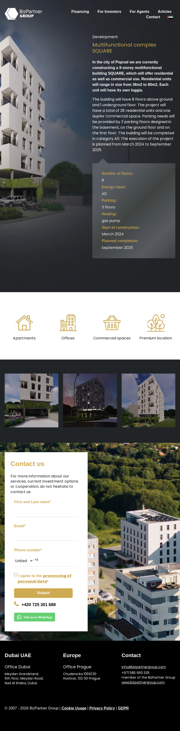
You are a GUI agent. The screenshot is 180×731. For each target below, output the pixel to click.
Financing (80, 12)
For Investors (109, 12)
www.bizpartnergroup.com (143, 682)
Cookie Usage (74, 708)
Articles (165, 12)
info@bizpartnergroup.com (144, 667)
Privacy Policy (102, 708)
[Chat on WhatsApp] (48, 617)
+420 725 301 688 (39, 604)
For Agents (139, 12)
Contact (153, 17)
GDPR (123, 708)
